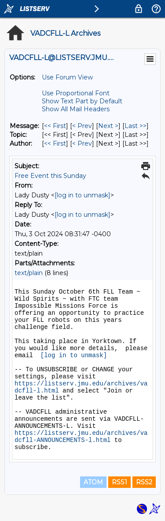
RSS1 (119, 482)
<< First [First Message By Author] (55, 143)
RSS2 (144, 482)
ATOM (93, 482)
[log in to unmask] (82, 195)
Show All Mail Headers (76, 109)
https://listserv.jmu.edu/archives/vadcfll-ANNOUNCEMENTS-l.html (81, 437)
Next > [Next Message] (108, 126)
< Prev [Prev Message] (82, 126)
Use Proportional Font (76, 93)
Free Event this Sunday (50, 176)
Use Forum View (67, 77)
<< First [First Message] (55, 126)
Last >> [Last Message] (136, 126)
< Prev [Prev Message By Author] (82, 143)
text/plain (29, 273)
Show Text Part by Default (82, 101)
